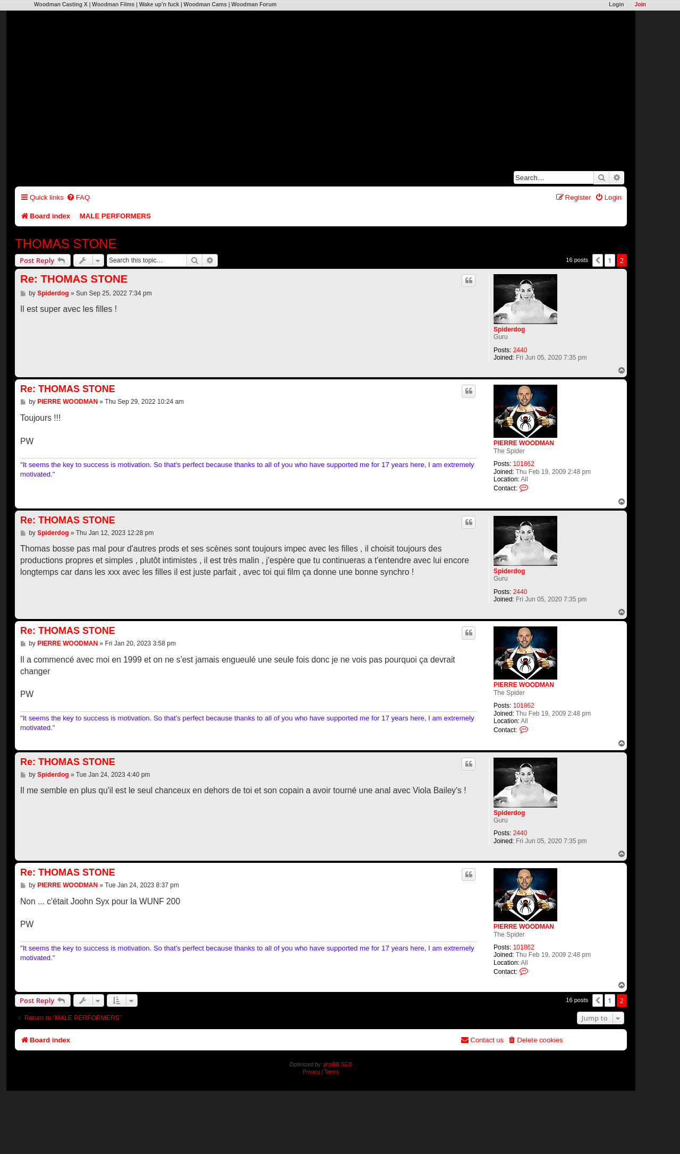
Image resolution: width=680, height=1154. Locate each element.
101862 (523, 464)
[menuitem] (78, 197)
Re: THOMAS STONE (74, 279)
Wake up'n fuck (159, 4)
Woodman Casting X (61, 4)
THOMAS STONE (66, 243)
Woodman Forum (253, 4)
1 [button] (609, 260)
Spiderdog (509, 329)
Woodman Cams (205, 4)
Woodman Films (113, 4)
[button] (597, 260)
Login (616, 4)
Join (640, 4)
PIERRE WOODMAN (524, 443)
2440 (520, 350)
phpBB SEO (338, 1064)
